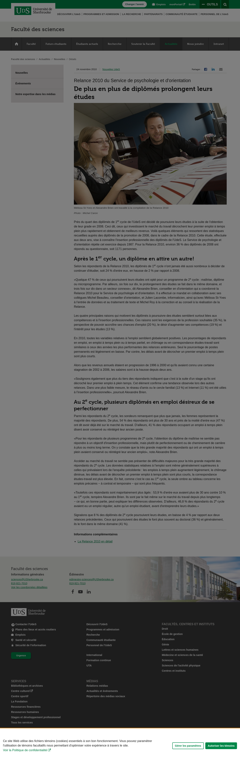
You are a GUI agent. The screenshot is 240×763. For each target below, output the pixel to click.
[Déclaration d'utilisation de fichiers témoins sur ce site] (120, 745)
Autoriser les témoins (221, 745)
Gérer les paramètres (188, 745)
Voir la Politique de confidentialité (25, 750)
